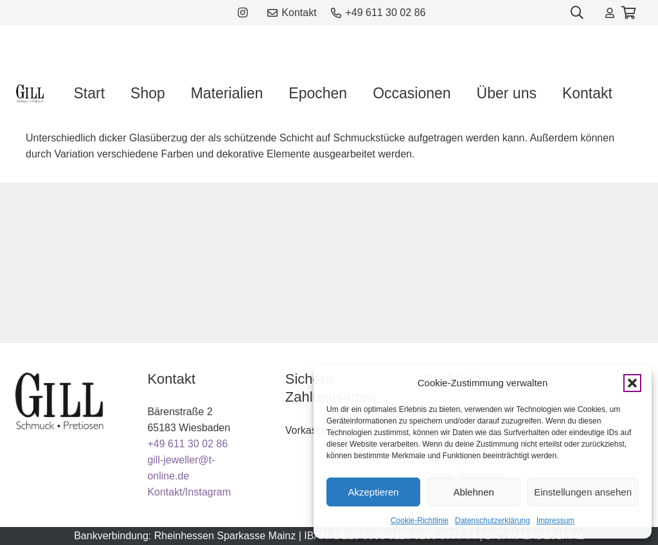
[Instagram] (243, 13)
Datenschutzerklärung (492, 520)
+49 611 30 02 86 (187, 443)
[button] (632, 383)
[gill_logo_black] (30, 93)
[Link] (609, 12)
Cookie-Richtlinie (420, 520)
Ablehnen (473, 492)
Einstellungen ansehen (583, 492)
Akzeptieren (373, 492)
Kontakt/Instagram (189, 492)
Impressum (555, 520)
